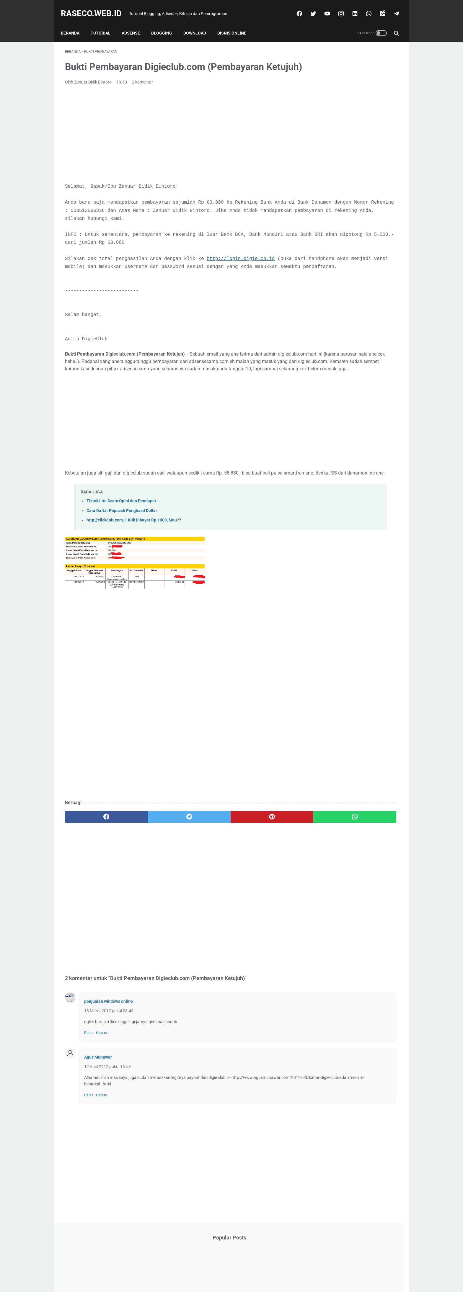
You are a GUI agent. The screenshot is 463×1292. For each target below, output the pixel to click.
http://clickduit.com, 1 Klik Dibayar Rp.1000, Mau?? (134, 567)
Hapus (101, 1080)
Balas (89, 1080)
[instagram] (336, 7)
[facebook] (294, 7)
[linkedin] (350, 7)
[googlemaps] (377, 7)
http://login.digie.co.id (241, 276)
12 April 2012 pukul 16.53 (107, 1114)
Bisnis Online (235, 23)
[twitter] (308, 7)
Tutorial (105, 23)
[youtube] (322, 7)
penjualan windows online (108, 1048)
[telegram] (391, 7)
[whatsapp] (364, 7)
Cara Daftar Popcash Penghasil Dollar (122, 557)
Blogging (165, 23)
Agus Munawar (98, 1104)
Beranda (74, 23)
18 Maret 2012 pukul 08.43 (108, 1058)
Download (199, 23)
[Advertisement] (176, 143)
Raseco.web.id (95, 7)
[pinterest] (204, 864)
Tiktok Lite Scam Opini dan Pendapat (121, 548)
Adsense (135, 23)
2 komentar (142, 91)
